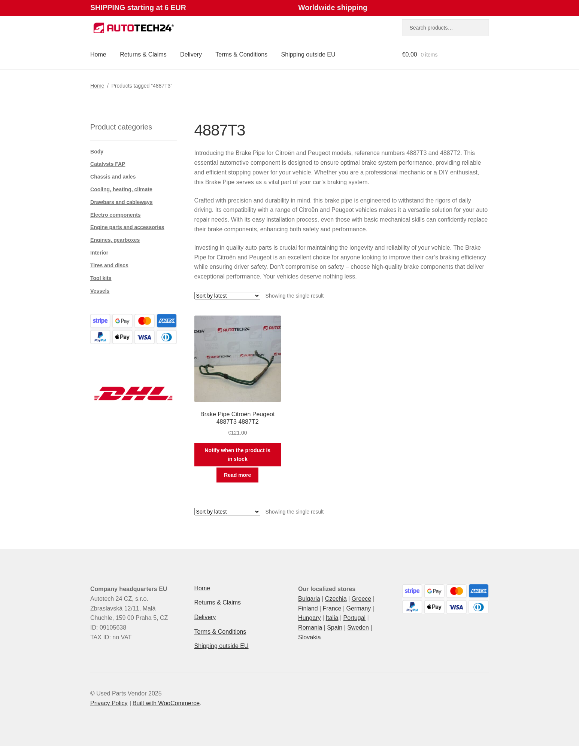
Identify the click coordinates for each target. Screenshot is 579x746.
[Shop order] (227, 295)
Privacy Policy (109, 703)
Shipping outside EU (308, 54)
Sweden (358, 627)
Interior (99, 253)
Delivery (191, 54)
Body (96, 152)
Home (98, 54)
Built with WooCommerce (166, 703)
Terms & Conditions (241, 54)
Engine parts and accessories (127, 227)
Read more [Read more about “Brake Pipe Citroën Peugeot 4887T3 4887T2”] (237, 475)
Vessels (99, 291)
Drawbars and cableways (121, 202)
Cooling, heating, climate (121, 189)
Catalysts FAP (107, 164)
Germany (358, 608)
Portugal (354, 618)
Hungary (309, 618)
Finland (308, 608)
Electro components (115, 215)
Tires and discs (109, 265)
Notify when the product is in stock (237, 454)
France (332, 608)
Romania (310, 627)
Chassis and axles (113, 177)
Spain (334, 627)
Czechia (336, 599)
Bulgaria (309, 599)
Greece (361, 599)
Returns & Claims (143, 54)
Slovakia (309, 637)
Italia (332, 618)
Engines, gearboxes (115, 240)
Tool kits (101, 278)
